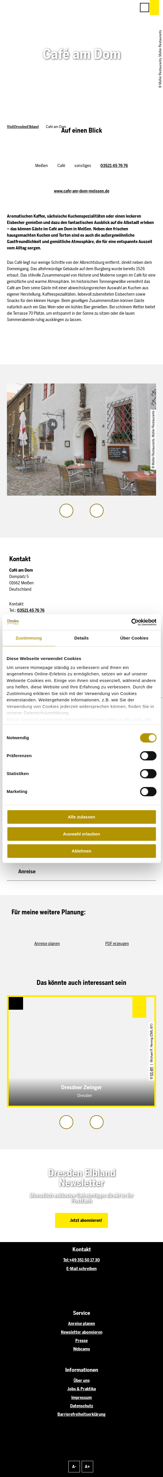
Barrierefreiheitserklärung (81, 1414)
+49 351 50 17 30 (84, 1260)
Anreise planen (81, 1323)
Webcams (81, 1349)
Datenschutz (81, 1406)
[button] (105, 7)
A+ (87, 1466)
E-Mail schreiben (81, 1268)
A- (74, 1466)
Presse (81, 1340)
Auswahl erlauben (81, 833)
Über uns (82, 1380)
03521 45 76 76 (114, 165)
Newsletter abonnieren (81, 1332)
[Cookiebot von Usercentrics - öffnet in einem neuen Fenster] (131, 622)
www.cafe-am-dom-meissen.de (81, 191)
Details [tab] (81, 637)
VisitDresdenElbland (23, 127)
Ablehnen (81, 850)
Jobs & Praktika (81, 1388)
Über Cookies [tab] (134, 637)
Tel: (66, 1260)
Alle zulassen (81, 816)
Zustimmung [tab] (29, 637)
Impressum (81, 1397)
